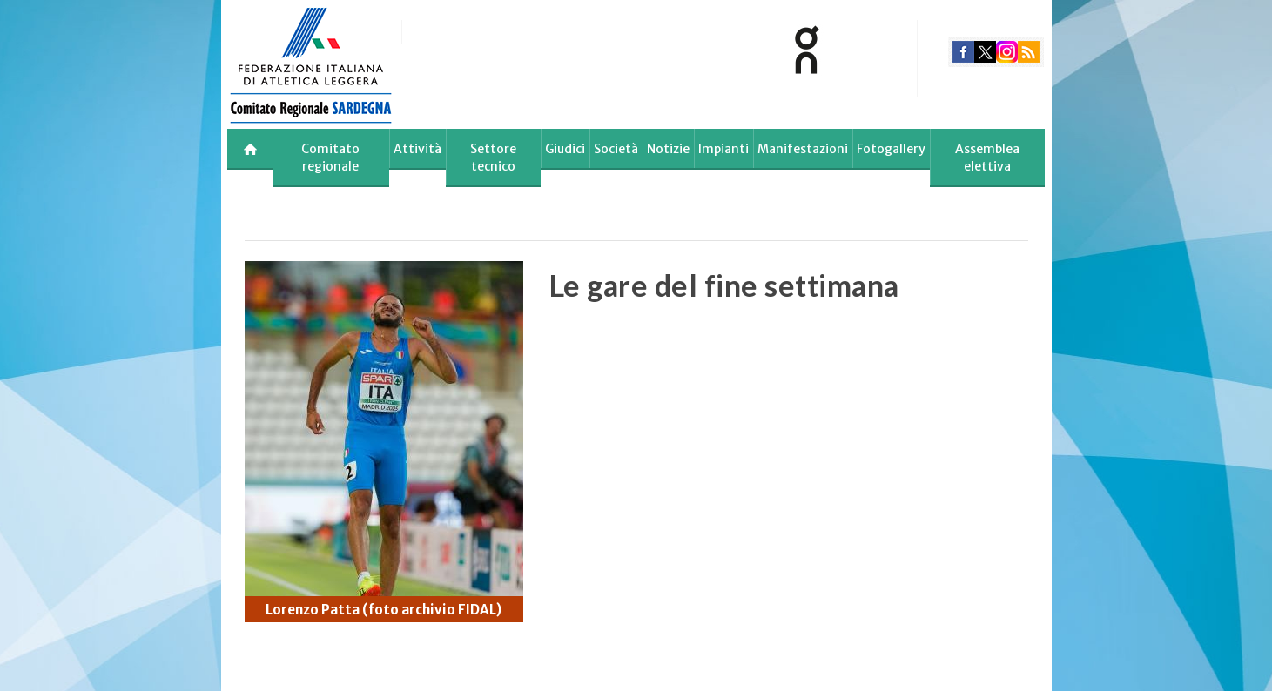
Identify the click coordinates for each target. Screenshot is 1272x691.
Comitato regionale (330, 157)
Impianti (723, 149)
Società (616, 149)
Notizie (668, 149)
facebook (963, 52)
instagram (1007, 52)
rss (1029, 52)
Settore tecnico (493, 157)
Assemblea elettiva (987, 157)
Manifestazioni (802, 149)
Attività (417, 149)
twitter (985, 52)
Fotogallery (891, 149)
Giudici (565, 149)
